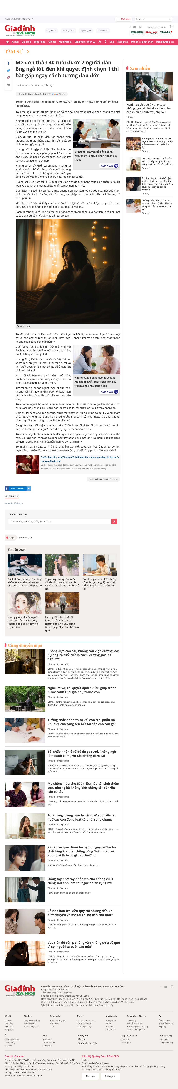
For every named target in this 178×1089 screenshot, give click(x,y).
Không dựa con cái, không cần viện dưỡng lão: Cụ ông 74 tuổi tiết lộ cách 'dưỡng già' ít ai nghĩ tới (83, 655)
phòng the (86, 30)
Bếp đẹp (162, 1026)
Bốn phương (163, 41)
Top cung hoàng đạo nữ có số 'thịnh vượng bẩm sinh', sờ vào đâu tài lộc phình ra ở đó (62, 583)
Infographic (111, 1029)
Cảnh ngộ (124, 1039)
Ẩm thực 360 (164, 1020)
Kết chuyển (125, 1042)
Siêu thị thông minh (136, 1029)
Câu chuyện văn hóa (86, 1020)
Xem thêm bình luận (14, 503)
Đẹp (111, 41)
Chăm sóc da (49, 1042)
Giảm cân (47, 1046)
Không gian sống (12, 1039)
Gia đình (26, 41)
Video (108, 1023)
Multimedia (65, 41)
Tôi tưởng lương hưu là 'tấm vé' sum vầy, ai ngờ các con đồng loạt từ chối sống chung (81, 817)
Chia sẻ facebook (17, 488)
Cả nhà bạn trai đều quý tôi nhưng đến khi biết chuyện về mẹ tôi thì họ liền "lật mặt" (81, 913)
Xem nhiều (140, 68)
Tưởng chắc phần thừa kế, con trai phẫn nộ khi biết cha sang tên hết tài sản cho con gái (82, 722)
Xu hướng (131, 1020)
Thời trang (47, 1039)
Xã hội (15, 41)
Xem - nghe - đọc (84, 1026)
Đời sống (9, 1023)
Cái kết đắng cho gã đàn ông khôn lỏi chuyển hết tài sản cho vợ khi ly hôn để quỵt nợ (25, 582)
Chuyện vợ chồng (32, 1020)
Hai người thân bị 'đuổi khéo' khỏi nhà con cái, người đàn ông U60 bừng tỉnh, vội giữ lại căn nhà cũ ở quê (62, 624)
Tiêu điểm (164, 1039)
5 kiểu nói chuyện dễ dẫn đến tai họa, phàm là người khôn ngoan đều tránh (96, 156)
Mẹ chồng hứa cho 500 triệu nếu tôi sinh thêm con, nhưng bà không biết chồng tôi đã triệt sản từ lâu (83, 788)
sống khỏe (69, 30)
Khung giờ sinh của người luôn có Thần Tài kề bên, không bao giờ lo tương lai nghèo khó (23, 622)
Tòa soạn (90, 1076)
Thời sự (8, 1020)
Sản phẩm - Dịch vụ (85, 41)
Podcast (109, 1026)
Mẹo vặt (8, 1046)
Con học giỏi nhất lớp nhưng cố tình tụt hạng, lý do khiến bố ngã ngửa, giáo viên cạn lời (100, 583)
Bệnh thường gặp (58, 1020)
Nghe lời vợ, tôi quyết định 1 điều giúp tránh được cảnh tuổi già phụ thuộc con (82, 690)
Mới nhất (124, 19)
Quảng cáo (110, 1076)
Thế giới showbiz (84, 1023)
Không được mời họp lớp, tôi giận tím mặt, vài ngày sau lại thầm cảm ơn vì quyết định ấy (157, 143)
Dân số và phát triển (142, 41)
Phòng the (122, 41)
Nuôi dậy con (30, 1023)
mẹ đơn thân (26, 537)
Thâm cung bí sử (31, 1026)
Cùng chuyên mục (25, 645)
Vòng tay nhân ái (128, 1035)
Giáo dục (9, 1026)
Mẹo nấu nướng (166, 1023)
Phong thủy (10, 1042)
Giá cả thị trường (135, 1023)
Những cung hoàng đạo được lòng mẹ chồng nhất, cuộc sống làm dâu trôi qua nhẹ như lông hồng (95, 382)
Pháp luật (9, 1029)
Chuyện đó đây (166, 1042)
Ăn (100, 41)
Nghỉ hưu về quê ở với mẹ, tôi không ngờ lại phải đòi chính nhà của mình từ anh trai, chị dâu (148, 108)
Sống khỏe (39, 41)
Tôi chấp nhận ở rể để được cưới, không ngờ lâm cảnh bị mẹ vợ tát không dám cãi (82, 754)
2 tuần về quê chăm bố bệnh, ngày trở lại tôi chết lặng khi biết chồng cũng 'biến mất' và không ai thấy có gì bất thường (82, 851)
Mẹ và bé (104, 30)
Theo (103, 479)
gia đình (52, 30)
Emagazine (111, 1020)
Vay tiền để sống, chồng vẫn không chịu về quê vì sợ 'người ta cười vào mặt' (84, 945)
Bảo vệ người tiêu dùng (137, 1026)
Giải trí (52, 41)
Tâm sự (17, 51)
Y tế (52, 1026)
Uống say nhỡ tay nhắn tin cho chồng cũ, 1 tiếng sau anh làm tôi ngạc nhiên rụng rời (80, 881)
